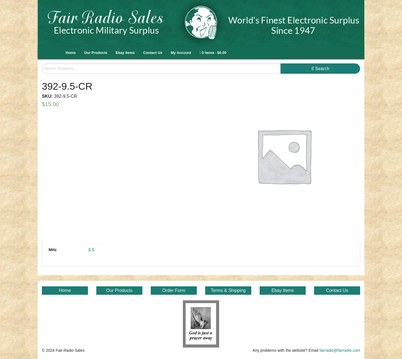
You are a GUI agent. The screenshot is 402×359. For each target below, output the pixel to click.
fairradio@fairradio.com (339, 350)
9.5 (91, 250)
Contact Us (152, 53)
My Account (181, 53)
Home (71, 53)
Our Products (95, 53)
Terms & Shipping (228, 290)
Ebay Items (125, 53)
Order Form (173, 290)
